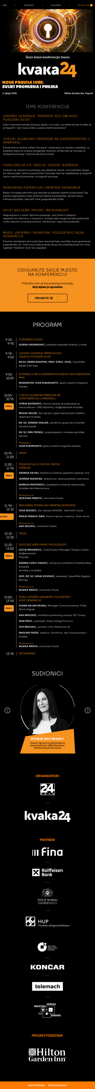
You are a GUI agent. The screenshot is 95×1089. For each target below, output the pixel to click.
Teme (4, 5)
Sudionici (29, 5)
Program (56, 5)
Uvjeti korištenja (36, 1085)
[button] (7, 710)
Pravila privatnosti (57, 1085)
